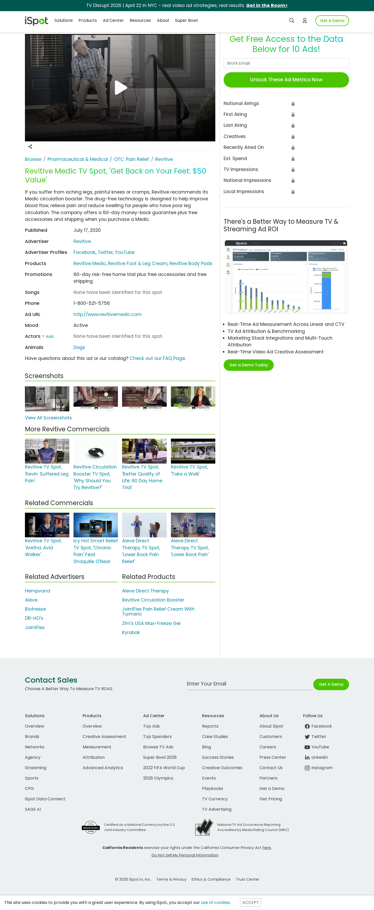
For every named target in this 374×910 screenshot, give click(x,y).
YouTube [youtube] (316, 747)
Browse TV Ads (158, 747)
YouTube (125, 252)
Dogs (79, 347)
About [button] (163, 20)
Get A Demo (332, 21)
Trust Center (247, 879)
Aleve (31, 600)
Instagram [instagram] (318, 768)
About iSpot (271, 726)
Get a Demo (271, 789)
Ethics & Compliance (211, 879)
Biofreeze (35, 609)
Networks (34, 747)
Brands (32, 737)
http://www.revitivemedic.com (108, 314)
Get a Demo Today (248, 365)
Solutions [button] (64, 20)
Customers (270, 737)
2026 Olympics (158, 778)
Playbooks (212, 789)
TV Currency (215, 799)
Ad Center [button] (113, 20)
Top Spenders (157, 737)
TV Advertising (216, 809)
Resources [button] (140, 20)
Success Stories (218, 757)
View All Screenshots (48, 418)
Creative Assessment (104, 737)
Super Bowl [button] (186, 20)
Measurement (97, 747)
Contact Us (271, 768)
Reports (210, 726)
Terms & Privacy (171, 879)
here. (267, 847)
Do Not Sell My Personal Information (185, 855)
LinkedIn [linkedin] (315, 757)
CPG (29, 789)
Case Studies (215, 737)
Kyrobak (131, 632)
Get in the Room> (267, 5)
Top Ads (151, 726)
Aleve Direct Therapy (145, 591)
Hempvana (37, 591)
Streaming (35, 768)
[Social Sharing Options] (30, 146)
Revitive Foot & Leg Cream (138, 263)
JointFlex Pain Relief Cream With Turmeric (158, 611)
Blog (206, 747)
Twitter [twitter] (314, 737)
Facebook (85, 252)
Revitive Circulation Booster (153, 600)
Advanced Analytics (103, 768)
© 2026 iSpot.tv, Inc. (133, 879)
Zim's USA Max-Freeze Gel (151, 623)
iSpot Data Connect (45, 799)
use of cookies (215, 903)
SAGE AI (33, 809)
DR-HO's (34, 618)
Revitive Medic (90, 263)
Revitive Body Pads (191, 263)
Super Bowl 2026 (160, 757)
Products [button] (87, 20)
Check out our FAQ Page (157, 358)
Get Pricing (270, 799)
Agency (33, 757)
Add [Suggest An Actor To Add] (50, 336)
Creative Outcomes (222, 768)
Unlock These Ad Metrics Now (286, 79)
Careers (267, 747)
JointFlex (34, 627)
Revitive (82, 241)
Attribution (94, 757)
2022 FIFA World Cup (164, 768)
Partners (268, 778)
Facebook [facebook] (317, 726)
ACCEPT (250, 903)
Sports (31, 778)
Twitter (105, 252)
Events (209, 778)
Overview (34, 726)
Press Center (272, 757)
